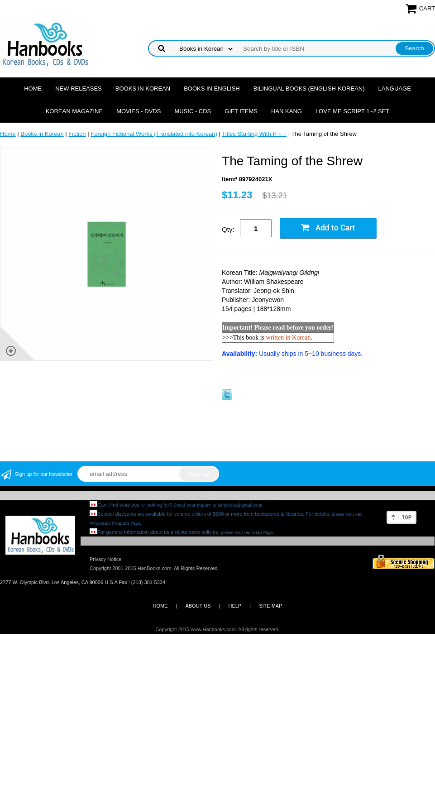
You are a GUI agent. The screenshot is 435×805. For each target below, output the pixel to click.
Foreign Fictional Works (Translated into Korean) (154, 133)
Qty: (228, 229)
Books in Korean (142, 88)
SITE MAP (270, 606)
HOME (160, 606)
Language (394, 88)
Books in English (212, 88)
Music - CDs (192, 111)
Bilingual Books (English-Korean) (309, 88)
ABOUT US (197, 606)
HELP (234, 606)
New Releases (78, 88)
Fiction (77, 133)
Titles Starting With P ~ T (254, 133)
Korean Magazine (74, 111)
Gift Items (241, 111)
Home (33, 88)
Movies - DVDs (138, 111)
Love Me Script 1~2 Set (352, 111)
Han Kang (286, 111)
